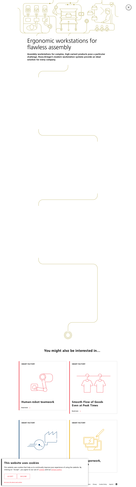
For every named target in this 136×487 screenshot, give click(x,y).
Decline (23, 476)
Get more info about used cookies (13, 482)
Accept (10, 476)
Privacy (95, 484)
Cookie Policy (103, 484)
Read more (24, 407)
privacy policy (56, 470)
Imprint (111, 484)
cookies (42, 470)
